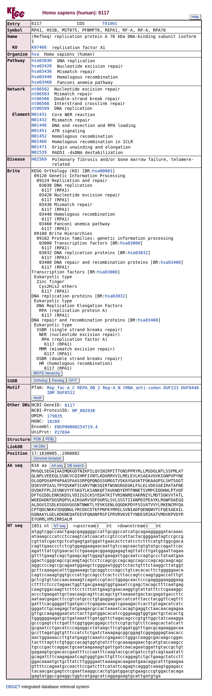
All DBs (39, 447)
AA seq (57, 466)
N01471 (39, 147)
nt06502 (40, 89)
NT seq (59, 527)
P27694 (62, 432)
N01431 (39, 114)
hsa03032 (138, 253)
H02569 (39, 159)
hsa (35, 54)
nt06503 (40, 94)
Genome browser (47, 459)
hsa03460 (42, 82)
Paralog (58, 381)
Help (195, 17)
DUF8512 (66, 393)
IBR (50, 393)
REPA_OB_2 (88, 388)
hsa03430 (42, 71)
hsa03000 (130, 243)
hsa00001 (102, 171)
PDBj (50, 440)
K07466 (39, 47)
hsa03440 (42, 77)
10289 (53, 422)
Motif (37, 398)
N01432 (39, 120)
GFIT (73, 381)
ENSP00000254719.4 (76, 427)
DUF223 (171, 388)
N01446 (39, 125)
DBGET (13, 687)
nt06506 (40, 99)
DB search (75, 466)
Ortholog (40, 381)
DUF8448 (190, 388)
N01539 (39, 152)
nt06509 (40, 108)
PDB (37, 440)
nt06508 (40, 104)
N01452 (39, 136)
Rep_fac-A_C (61, 388)
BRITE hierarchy (47, 374)
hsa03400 (171, 262)
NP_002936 (83, 411)
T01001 (109, 24)
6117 (70, 405)
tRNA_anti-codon (142, 388)
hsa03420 (42, 66)
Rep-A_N (111, 388)
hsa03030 (42, 61)
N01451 (39, 131)
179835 (54, 416)
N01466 (39, 142)
